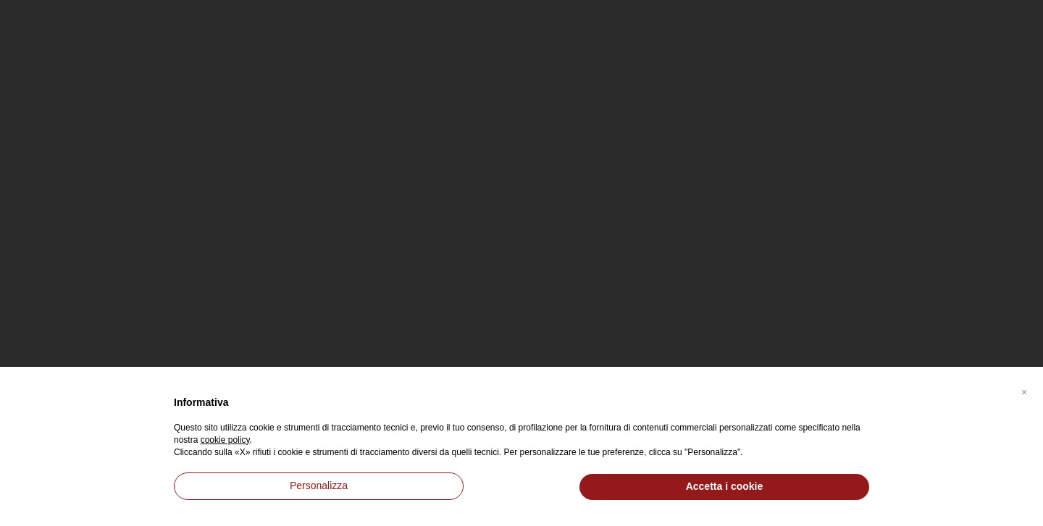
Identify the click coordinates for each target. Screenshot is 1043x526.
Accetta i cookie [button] (724, 486)
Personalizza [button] (319, 485)
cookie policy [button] (225, 440)
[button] (1024, 390)
